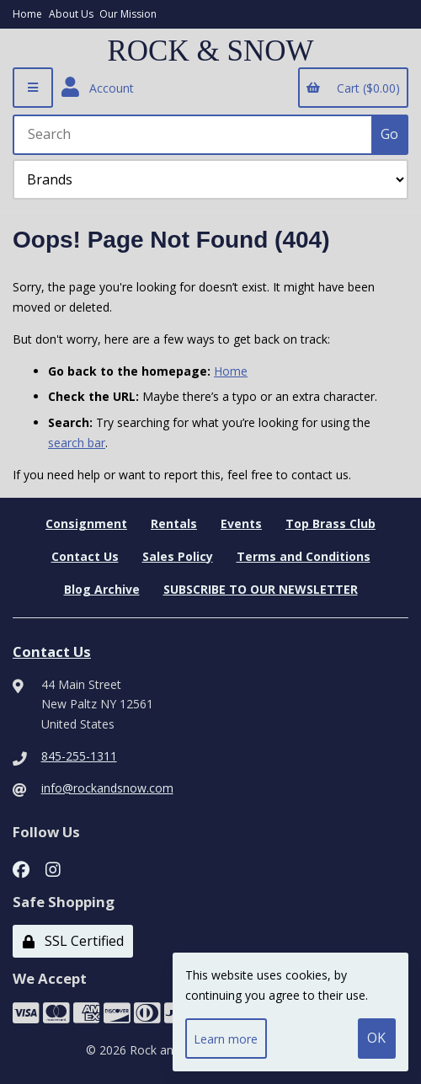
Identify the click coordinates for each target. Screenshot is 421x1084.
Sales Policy (177, 556)
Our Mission (128, 14)
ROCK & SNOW (210, 51)
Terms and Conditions (303, 556)
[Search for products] (193, 135)
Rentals (174, 523)
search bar (76, 443)
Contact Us (85, 556)
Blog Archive (102, 589)
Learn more (226, 1039)
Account (97, 87)
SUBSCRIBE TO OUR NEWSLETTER (260, 589)
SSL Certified (73, 941)
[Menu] (33, 87)
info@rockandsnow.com (107, 788)
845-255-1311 (79, 756)
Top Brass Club (330, 523)
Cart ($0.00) (352, 88)
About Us (71, 14)
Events (241, 523)
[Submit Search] (389, 135)
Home (27, 14)
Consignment (86, 523)
